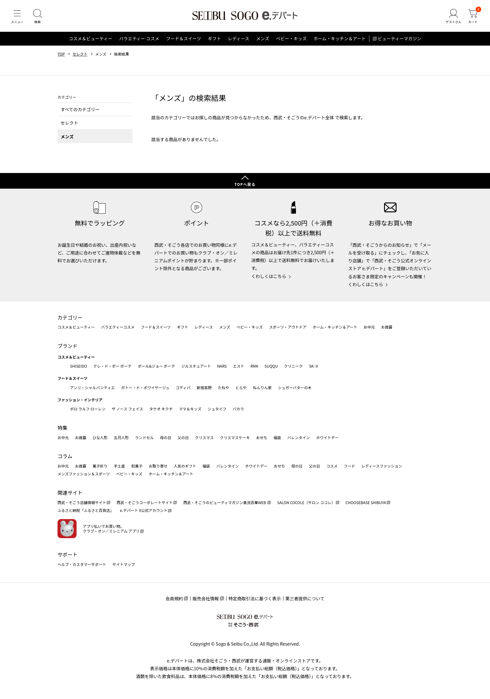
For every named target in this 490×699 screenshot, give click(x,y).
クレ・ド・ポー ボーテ (112, 366)
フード (349, 465)
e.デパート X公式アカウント (144, 510)
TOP (61, 54)
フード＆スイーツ (183, 39)
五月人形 (121, 437)
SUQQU (271, 366)
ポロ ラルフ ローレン (87, 409)
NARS (222, 366)
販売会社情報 (205, 599)
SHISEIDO (78, 366)
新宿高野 (204, 387)
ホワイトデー (327, 437)
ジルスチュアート (196, 366)
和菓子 (136, 465)
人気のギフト (185, 465)
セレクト (80, 54)
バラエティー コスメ (139, 39)
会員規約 (174, 599)
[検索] (37, 16)
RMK (254, 366)
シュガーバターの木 (295, 387)
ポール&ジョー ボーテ (156, 366)
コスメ (332, 465)
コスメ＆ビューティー (90, 39)
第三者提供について (305, 599)
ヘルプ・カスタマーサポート (82, 564)
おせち (261, 437)
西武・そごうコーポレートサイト (145, 502)
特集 (63, 427)
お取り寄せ (158, 465)
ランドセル (144, 437)
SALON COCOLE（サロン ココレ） (306, 502)
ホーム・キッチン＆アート (339, 39)
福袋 (277, 437)
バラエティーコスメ (117, 327)
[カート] (472, 16)
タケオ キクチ (161, 409)
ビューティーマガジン (399, 39)
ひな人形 (100, 437)
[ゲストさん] (453, 16)
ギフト (214, 39)
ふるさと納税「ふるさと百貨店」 (86, 510)
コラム (65, 456)
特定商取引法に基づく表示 (254, 599)
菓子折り (100, 465)
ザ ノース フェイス (127, 409)
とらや (241, 387)
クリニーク (293, 366)
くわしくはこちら (268, 276)
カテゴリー (70, 317)
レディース (238, 39)
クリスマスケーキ (235, 437)
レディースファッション (381, 465)
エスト (238, 366)
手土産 (119, 465)
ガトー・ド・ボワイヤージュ (145, 387)
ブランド (68, 346)
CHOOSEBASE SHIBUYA (366, 502)
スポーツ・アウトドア (288, 327)
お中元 (369, 327)
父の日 (183, 437)
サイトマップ (123, 564)
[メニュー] (17, 16)
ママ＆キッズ (190, 409)
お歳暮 (386, 327)
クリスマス (204, 437)
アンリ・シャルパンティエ (92, 387)
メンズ (262, 39)
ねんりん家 (262, 387)
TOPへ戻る (245, 184)
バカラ (238, 409)
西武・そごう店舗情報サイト (82, 502)
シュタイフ (217, 409)
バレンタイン (298, 437)
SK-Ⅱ (314, 366)
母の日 (165, 437)
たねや (223, 387)
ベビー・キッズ (291, 39)
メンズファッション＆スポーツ (84, 474)
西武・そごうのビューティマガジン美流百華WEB (225, 502)
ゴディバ (183, 387)
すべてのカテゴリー (80, 109)
